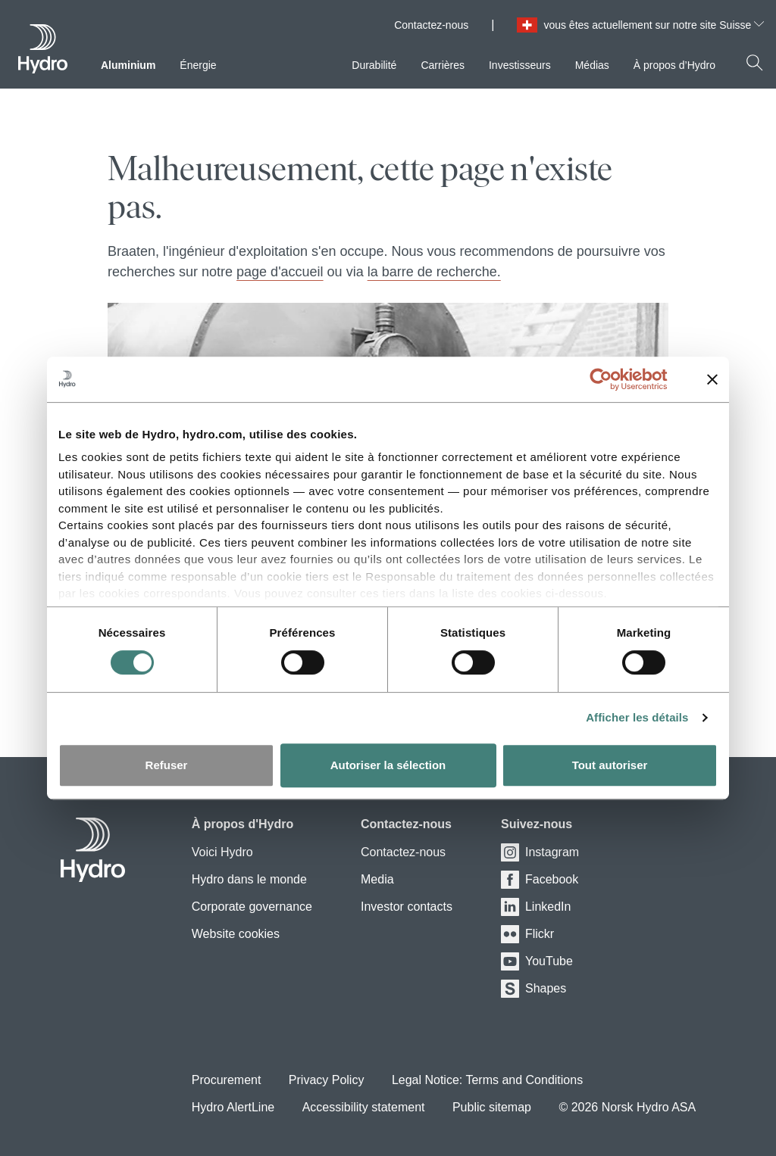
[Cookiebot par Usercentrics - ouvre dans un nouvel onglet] (612, 379)
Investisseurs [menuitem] (520, 65)
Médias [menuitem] (592, 65)
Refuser (167, 765)
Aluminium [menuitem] (128, 65)
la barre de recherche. (434, 271)
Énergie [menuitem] (198, 65)
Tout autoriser (610, 765)
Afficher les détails (637, 717)
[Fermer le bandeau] (712, 379)
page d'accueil (280, 271)
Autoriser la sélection (388, 765)
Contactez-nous (431, 25)
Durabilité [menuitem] (374, 65)
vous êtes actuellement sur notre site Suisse (653, 25)
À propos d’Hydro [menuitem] (674, 65)
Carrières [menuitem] (443, 65)
